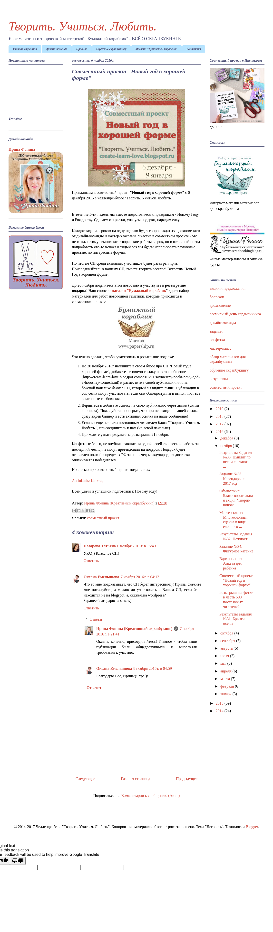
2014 (220, 711)
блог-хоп (217, 297)
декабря (227, 438)
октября (227, 633)
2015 (220, 703)
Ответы (96, 619)
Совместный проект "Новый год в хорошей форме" (236, 580)
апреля (226, 671)
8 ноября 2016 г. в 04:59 (152, 668)
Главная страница (25, 49)
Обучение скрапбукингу (111, 49)
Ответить (91, 561)
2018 (220, 416)
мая (223, 663)
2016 (220, 431)
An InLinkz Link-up (88, 480)
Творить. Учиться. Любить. (83, 26)
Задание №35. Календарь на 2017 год (232, 478)
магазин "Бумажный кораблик (138, 291)
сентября (228, 641)
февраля (227, 686)
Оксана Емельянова (101, 577)
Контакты (193, 49)
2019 (220, 409)
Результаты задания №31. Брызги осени (235, 618)
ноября (226, 446)
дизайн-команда (223, 322)
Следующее (85, 779)
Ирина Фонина (22, 149)
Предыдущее (186, 779)
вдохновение (220, 305)
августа (227, 648)
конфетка (217, 340)
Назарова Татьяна (100, 546)
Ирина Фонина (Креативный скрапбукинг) (134, 628)
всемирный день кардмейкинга (235, 314)
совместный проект (103, 518)
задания (216, 331)
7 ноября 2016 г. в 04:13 (140, 577)
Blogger (252, 827)
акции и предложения (227, 288)
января (226, 694)
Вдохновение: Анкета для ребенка (230, 563)
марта (225, 679)
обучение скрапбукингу (229, 370)
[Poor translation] (18, 861)
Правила (82, 49)
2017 (220, 424)
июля (225, 656)
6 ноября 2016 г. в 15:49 (136, 546)
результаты (219, 379)
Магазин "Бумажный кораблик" (156, 49)
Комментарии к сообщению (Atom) (150, 795)
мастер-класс (220, 348)
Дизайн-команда (56, 49)
